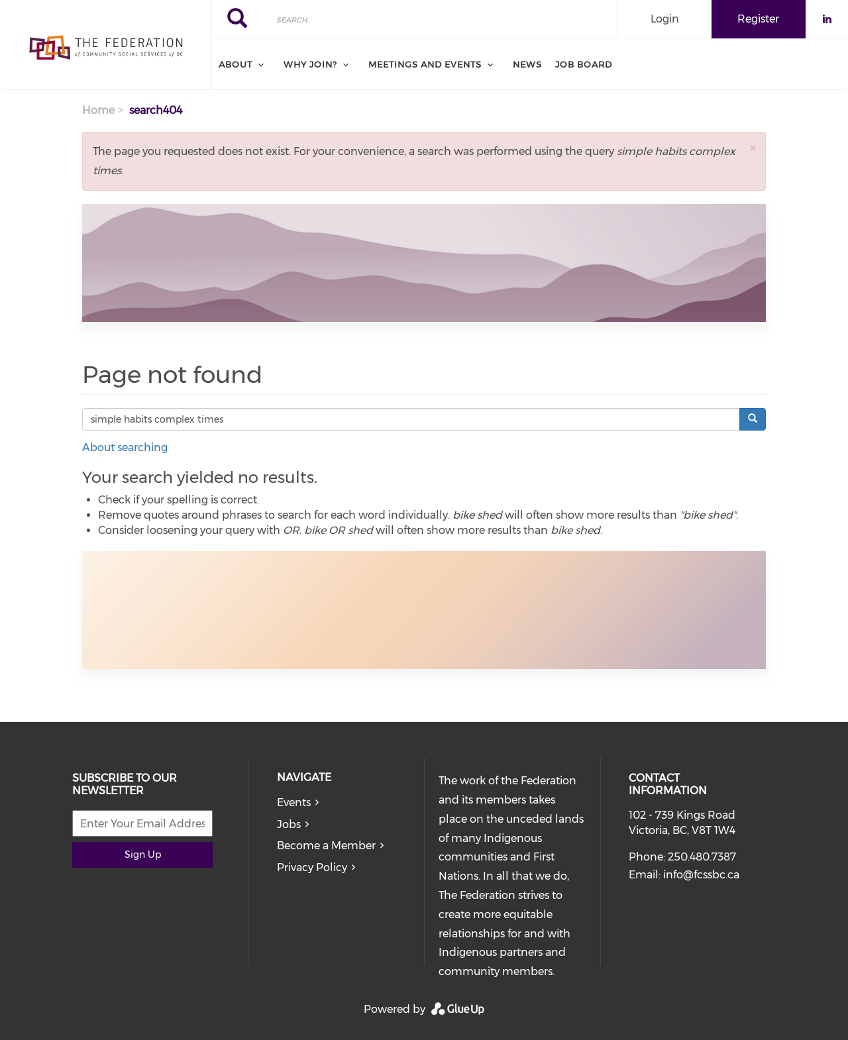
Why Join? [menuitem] (310, 64)
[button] (752, 148)
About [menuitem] (235, 64)
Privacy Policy (312, 867)
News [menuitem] (527, 64)
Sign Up (143, 854)
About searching (125, 447)
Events (294, 802)
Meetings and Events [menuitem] (425, 64)
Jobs (289, 824)
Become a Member (326, 845)
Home (98, 110)
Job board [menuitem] (583, 64)
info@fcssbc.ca (701, 874)
